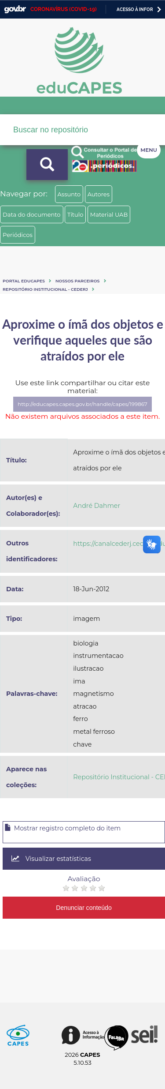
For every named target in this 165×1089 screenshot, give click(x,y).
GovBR (15, 9)
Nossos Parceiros (77, 280)
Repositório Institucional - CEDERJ (45, 289)
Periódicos (18, 234)
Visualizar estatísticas (51, 859)
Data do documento (32, 214)
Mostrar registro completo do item (62, 828)
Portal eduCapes (24, 280)
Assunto (69, 194)
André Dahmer (96, 506)
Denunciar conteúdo (84, 907)
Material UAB (109, 214)
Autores (99, 194)
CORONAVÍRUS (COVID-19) (63, 9)
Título (75, 214)
